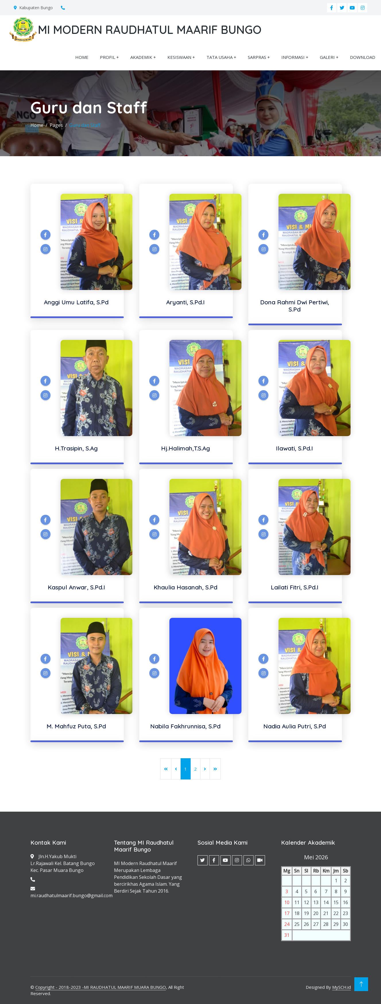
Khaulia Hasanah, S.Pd (185, 587)
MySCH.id (341, 987)
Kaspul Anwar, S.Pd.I (76, 587)
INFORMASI (293, 57)
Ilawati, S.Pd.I (294, 448)
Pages (56, 125)
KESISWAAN (179, 57)
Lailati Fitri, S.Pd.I (294, 587)
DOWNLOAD (362, 57)
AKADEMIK (141, 57)
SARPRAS (257, 57)
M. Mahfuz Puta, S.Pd (76, 726)
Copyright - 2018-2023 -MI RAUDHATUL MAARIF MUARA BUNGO (100, 987)
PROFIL (107, 57)
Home (36, 125)
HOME (81, 57)
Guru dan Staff (84, 125)
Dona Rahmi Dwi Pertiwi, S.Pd (294, 305)
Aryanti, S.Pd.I (185, 302)
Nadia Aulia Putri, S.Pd (294, 726)
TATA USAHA (219, 57)
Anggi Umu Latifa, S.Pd (76, 302)
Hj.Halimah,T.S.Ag (185, 448)
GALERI (327, 57)
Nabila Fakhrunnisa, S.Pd (185, 726)
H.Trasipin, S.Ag (76, 448)
